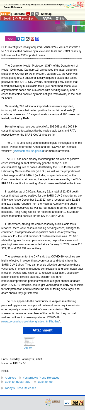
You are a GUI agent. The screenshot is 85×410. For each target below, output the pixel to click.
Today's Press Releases (20, 388)
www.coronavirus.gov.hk (28, 151)
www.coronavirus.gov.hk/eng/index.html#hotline (30, 321)
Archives (10, 377)
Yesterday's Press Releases (41, 377)
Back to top (45, 381)
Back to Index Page (17, 381)
